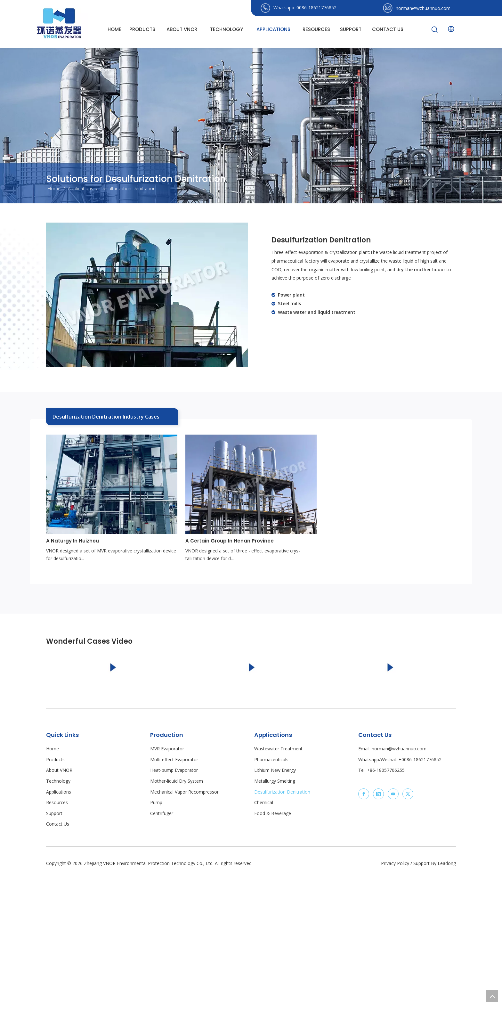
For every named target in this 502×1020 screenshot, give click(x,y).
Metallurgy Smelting (274, 924)
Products (55, 903)
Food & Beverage (272, 956)
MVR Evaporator (167, 892)
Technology (58, 924)
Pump (156, 945)
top (492, 996)
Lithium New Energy (275, 913)
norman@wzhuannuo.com (423, 8)
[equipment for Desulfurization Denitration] (147, 295)
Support (54, 956)
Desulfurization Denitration (282, 935)
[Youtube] (393, 937)
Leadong (447, 1006)
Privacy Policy (395, 1006)
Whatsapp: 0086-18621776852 (304, 7)
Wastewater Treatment (278, 892)
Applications (58, 935)
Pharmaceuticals (271, 903)
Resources (57, 945)
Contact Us (57, 967)
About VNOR (59, 913)
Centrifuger (161, 956)
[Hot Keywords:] (435, 30)
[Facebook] (363, 937)
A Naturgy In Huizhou (72, 540)
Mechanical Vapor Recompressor (184, 935)
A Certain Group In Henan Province (229, 540)
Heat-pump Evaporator (174, 913)
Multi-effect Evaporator (174, 903)
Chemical (263, 945)
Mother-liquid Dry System (176, 924)
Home (52, 892)
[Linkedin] (378, 937)
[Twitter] (407, 937)
